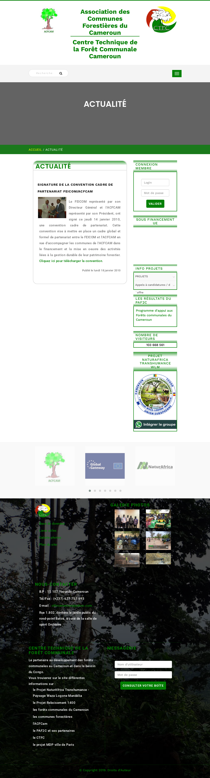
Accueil (36, 149)
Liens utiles (48, 531)
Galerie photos (50, 538)
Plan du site (48, 545)
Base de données (52, 524)
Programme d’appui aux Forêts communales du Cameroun (154, 315)
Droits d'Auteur (119, 770)
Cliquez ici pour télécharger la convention (70, 261)
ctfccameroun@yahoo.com (72, 606)
